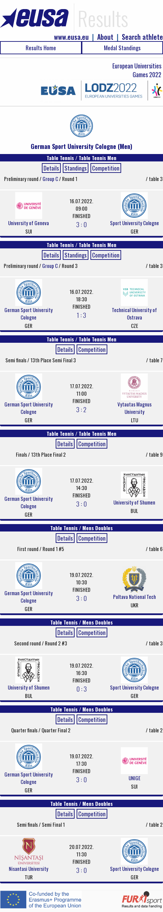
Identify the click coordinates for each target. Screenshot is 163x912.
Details (51, 168)
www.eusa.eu (71, 37)
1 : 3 (81, 315)
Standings (75, 168)
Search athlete (142, 37)
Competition (105, 168)
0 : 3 (81, 688)
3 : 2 (81, 409)
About (105, 37)
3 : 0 (81, 224)
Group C (51, 178)
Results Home (41, 47)
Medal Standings (122, 47)
